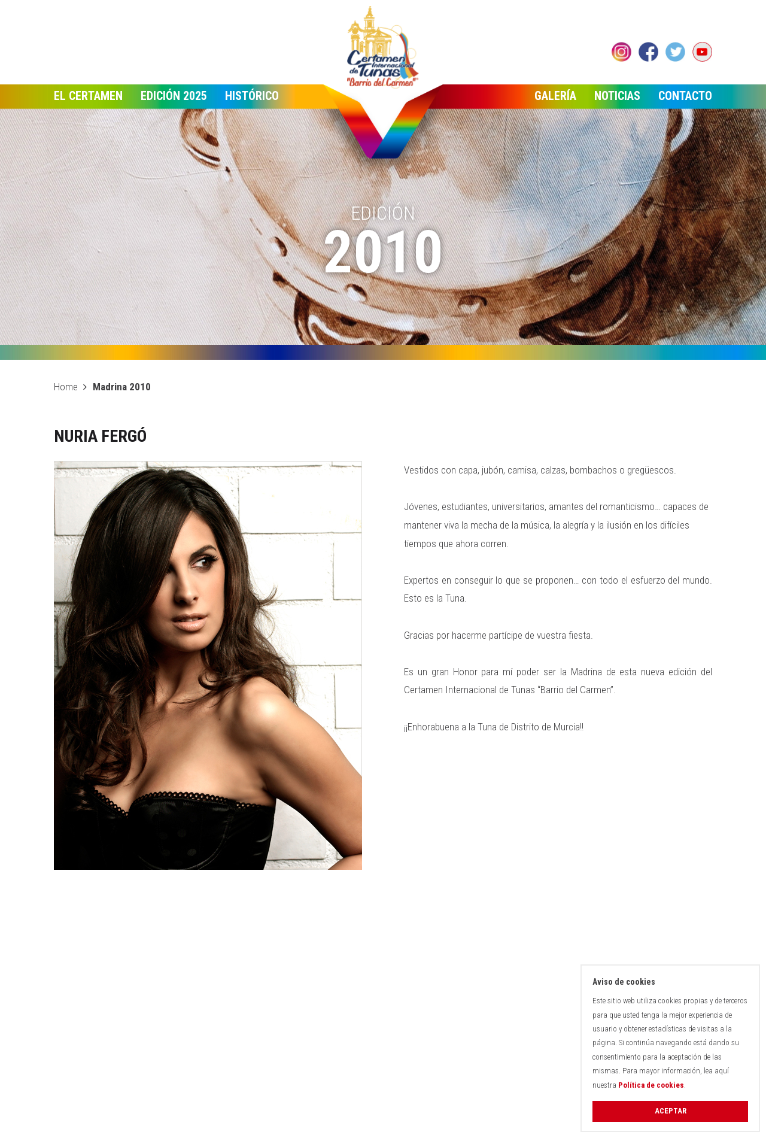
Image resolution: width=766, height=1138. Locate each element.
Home (66, 387)
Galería (555, 96)
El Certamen (88, 96)
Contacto (685, 96)
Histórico (252, 96)
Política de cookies (651, 1085)
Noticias (617, 96)
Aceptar (670, 1110)
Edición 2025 (174, 96)
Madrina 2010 (122, 387)
